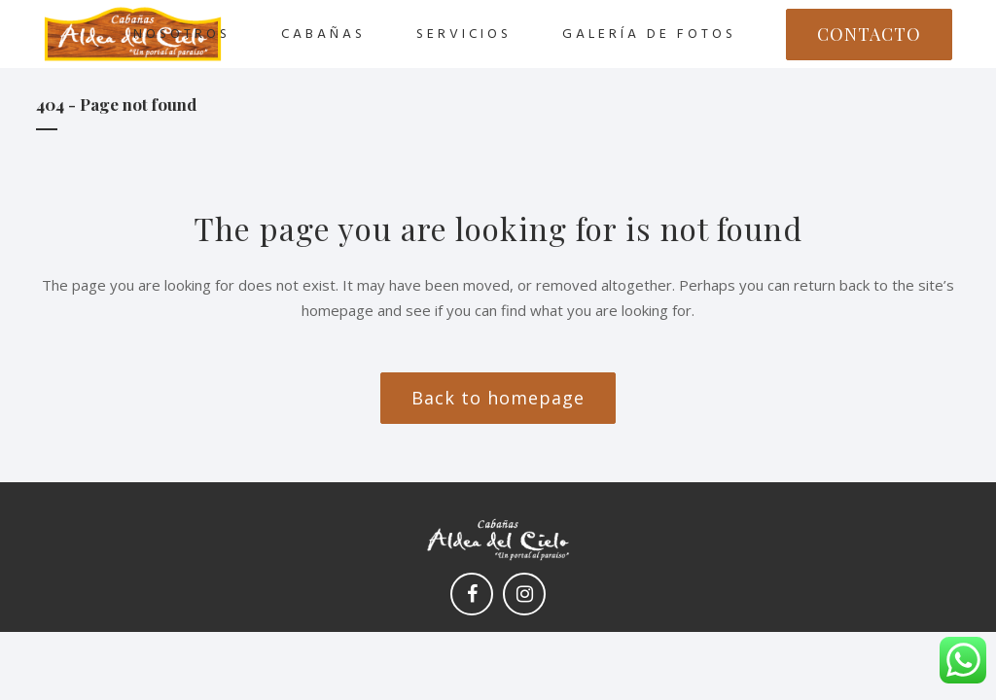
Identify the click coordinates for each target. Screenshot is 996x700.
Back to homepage (498, 397)
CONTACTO (869, 34)
